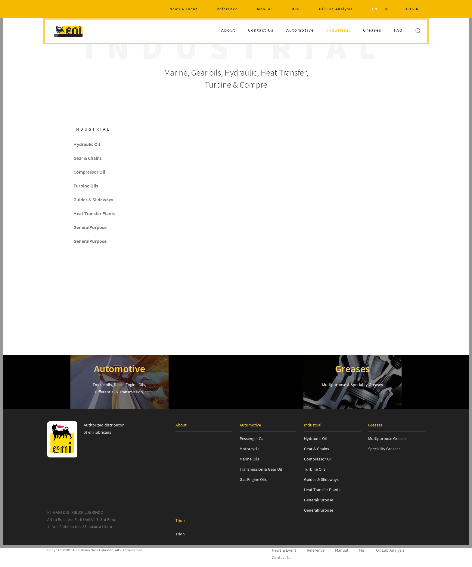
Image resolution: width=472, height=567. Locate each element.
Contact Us (261, 30)
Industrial (338, 30)
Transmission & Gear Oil (261, 469)
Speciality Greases (384, 448)
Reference (227, 9)
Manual (264, 9)
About (228, 30)
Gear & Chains (87, 158)
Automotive (300, 30)
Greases (372, 30)
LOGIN (412, 9)
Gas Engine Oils (253, 479)
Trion (180, 534)
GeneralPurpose (90, 227)
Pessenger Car (252, 438)
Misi (295, 9)
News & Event (183, 9)
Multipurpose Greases (387, 438)
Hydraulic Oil (86, 144)
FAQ (398, 30)
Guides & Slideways (93, 200)
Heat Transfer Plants (94, 213)
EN (374, 9)
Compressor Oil (89, 172)
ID (387, 9)
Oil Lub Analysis (336, 9)
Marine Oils (249, 459)
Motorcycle (249, 448)
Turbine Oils (85, 186)
